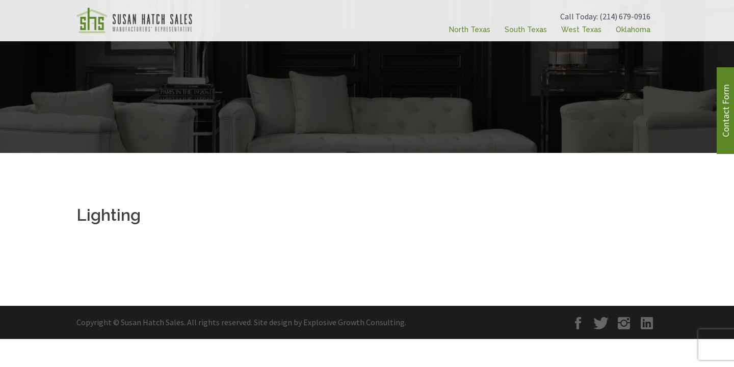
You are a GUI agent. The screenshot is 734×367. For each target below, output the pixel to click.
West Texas (581, 29)
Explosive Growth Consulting (354, 322)
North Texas (469, 29)
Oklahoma (633, 29)
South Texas (526, 29)
